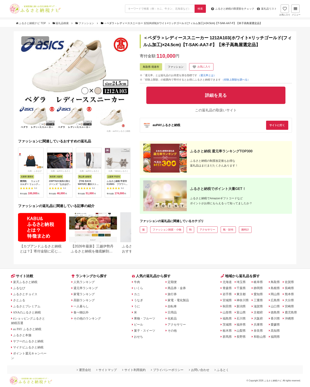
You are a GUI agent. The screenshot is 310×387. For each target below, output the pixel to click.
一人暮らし (81, 306)
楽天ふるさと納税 (25, 281)
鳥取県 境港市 (151, 66)
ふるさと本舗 (22, 335)
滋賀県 (258, 306)
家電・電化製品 (178, 300)
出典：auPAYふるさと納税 (118, 131)
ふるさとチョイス (25, 294)
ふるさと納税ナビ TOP (31, 23)
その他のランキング (87, 318)
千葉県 (241, 288)
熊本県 (289, 294)
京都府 (258, 312)
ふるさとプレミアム (26, 306)
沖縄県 (289, 318)
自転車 (172, 306)
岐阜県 (258, 281)
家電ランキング (84, 294)
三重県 (258, 300)
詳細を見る (35, 41)
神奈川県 (243, 300)
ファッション (85, 23)
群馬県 (227, 336)
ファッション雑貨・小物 (167, 229)
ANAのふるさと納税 (27, 312)
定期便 (172, 281)
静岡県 (258, 288)
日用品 (172, 312)
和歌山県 (260, 336)
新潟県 (241, 306)
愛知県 (258, 294)
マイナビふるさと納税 (28, 347)
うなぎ (138, 300)
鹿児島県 (291, 312)
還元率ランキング (85, 288)
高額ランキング (84, 300)
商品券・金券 (177, 288)
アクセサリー (207, 229)
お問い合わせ (199, 370)
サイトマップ (106, 370)
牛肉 (137, 281)
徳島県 (275, 312)
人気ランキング (84, 281)
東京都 (241, 294)
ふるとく (222, 370)
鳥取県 (275, 281)
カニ (137, 294)
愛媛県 (275, 324)
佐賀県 (289, 281)
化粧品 (172, 318)
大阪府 (258, 318)
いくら (138, 288)
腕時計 (245, 229)
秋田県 (227, 306)
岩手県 (227, 294)
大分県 (289, 300)
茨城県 (227, 324)
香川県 (275, 318)
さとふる (19, 300)
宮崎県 (289, 306)
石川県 (241, 318)
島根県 (275, 288)
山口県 (275, 306)
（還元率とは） (207, 75)
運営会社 (84, 370)
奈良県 (258, 330)
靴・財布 (228, 229)
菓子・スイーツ (144, 330)
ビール (138, 324)
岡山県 (275, 294)
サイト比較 (22, 276)
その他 (172, 330)
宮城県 (227, 300)
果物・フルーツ (144, 318)
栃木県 (227, 330)
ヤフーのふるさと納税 (28, 341)
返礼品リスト (267, 8)
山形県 (227, 312)
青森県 (227, 288)
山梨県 (241, 330)
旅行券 (172, 294)
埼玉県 (241, 281)
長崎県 (289, 288)
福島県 (227, 318)
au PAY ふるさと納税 (27, 329)
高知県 (275, 330)
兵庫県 (258, 324)
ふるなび (19, 288)
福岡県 (275, 336)
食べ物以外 (81, 312)
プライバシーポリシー (167, 370)
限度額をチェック (232, 9)
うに (137, 306)
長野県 (241, 336)
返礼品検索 (61, 23)
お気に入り (284, 10)
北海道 (227, 281)
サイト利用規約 (134, 370)
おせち (138, 336)
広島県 (275, 300)
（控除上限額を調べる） (235, 79)
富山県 (241, 312)
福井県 (241, 324)
